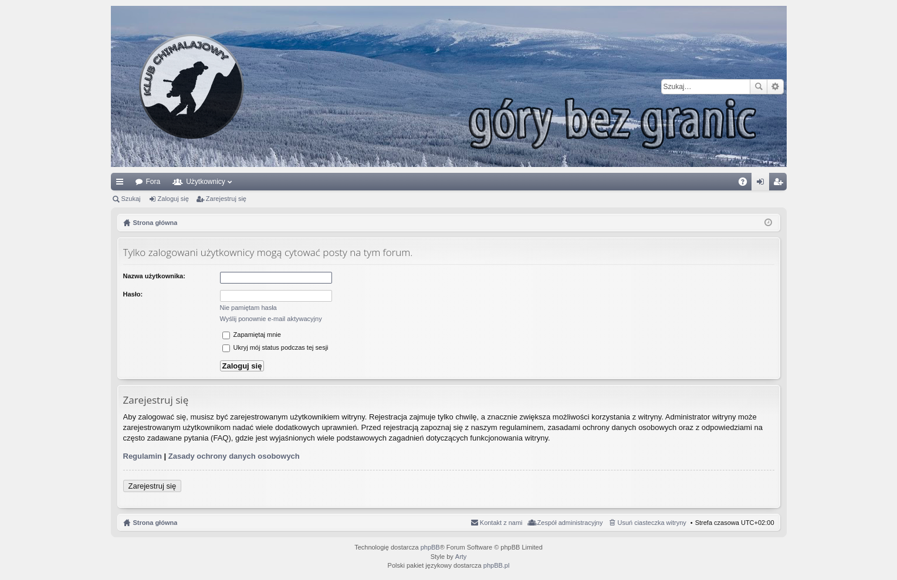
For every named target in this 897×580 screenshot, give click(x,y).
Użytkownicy (205, 182)
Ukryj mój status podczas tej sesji (275, 347)
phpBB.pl (496, 565)
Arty (461, 556)
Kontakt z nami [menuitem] (501, 522)
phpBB (430, 547)
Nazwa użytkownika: (154, 275)
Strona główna (155, 522)
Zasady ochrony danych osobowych (234, 456)
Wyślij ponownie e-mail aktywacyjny (271, 318)
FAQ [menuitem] (746, 184)
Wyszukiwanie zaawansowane (775, 87)
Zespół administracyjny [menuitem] (570, 522)
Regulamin (142, 456)
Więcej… (122, 184)
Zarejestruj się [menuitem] (780, 184)
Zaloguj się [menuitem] (762, 184)
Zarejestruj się (226, 198)
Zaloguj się (173, 198)
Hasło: (133, 294)
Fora (153, 182)
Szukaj (758, 87)
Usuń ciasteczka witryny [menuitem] (651, 522)
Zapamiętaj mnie (251, 334)
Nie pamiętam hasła (248, 307)
